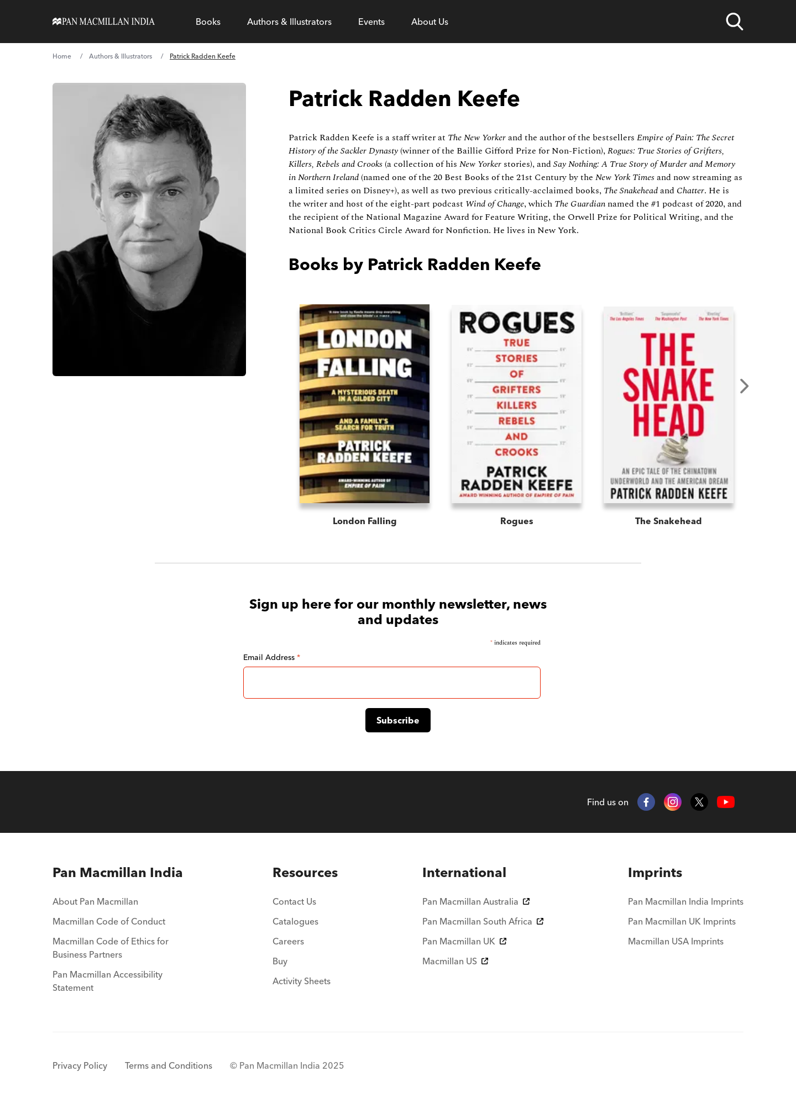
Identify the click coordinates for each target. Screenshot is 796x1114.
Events (371, 21)
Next (744, 386)
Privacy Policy (80, 1065)
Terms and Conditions (168, 1065)
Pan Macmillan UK (464, 941)
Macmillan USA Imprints (676, 941)
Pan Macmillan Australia (476, 901)
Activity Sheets (302, 980)
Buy (280, 961)
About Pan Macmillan (95, 901)
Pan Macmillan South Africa (482, 921)
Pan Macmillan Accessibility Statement (108, 981)
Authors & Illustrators (289, 21)
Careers (288, 941)
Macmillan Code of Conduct (109, 921)
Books (208, 21)
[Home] (104, 21)
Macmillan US (455, 961)
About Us (429, 21)
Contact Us (294, 901)
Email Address (271, 657)
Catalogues (295, 921)
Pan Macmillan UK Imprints (682, 921)
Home (62, 56)
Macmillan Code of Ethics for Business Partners (111, 948)
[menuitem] (120, 872)
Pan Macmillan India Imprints (685, 901)
